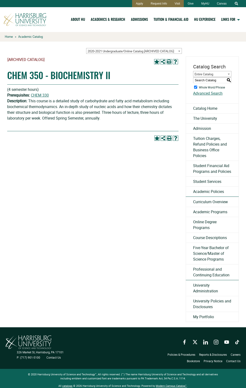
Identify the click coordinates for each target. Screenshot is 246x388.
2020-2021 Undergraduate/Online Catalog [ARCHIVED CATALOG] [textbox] (131, 51)
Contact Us (53, 357)
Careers (235, 354)
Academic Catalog (30, 36)
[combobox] (134, 51)
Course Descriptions (210, 237)
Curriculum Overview (210, 201)
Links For (228, 20)
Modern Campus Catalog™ (171, 386)
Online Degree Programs (205, 224)
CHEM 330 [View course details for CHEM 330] (40, 95)
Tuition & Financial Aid (171, 20)
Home (9, 36)
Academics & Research (108, 20)
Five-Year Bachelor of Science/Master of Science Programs (211, 253)
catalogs (67, 386)
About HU (78, 20)
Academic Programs (210, 211)
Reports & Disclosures (213, 354)
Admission (202, 128)
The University (205, 118)
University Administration (205, 288)
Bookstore (193, 361)
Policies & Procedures (181, 354)
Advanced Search (208, 93)
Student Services (207, 181)
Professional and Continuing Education (211, 272)
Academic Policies (208, 191)
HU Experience (204, 20)
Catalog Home (205, 108)
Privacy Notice (213, 361)
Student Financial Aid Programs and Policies (212, 168)
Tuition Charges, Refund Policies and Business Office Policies (210, 147)
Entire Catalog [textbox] (204, 74)
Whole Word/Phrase (212, 87)
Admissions (139, 20)
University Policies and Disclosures (212, 303)
